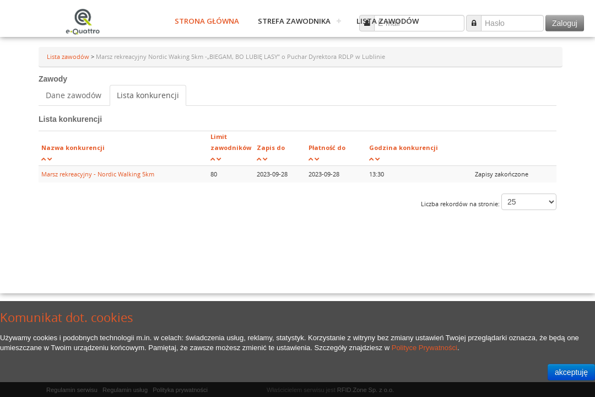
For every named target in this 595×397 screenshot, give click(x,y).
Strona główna (207, 21)
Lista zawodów (387, 21)
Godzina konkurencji (403, 147)
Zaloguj (564, 23)
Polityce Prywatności (424, 348)
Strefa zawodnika (294, 21)
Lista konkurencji (148, 95)
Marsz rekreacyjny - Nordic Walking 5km (97, 174)
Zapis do (271, 147)
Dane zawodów (73, 95)
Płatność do (327, 147)
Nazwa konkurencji (73, 147)
